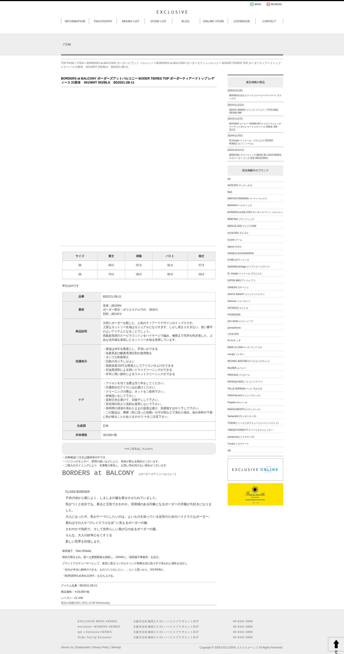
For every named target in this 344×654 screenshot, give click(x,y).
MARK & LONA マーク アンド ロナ (245, 347)
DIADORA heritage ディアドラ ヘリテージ (249, 266)
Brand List (130, 21)
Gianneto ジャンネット (239, 301)
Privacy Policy (100, 647)
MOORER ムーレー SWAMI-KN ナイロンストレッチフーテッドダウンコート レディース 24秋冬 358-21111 (255, 126)
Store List (158, 21)
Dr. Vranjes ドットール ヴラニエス (245, 273)
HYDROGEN (234, 314)
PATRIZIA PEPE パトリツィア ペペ (245, 382)
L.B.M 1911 (233, 334)
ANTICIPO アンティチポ (240, 185)
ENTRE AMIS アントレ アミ (242, 280)
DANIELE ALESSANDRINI (241, 253)
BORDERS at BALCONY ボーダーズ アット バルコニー (120, 63)
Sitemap (116, 647)
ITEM (80, 63)
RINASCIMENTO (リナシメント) (244, 409)
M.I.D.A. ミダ (234, 340)
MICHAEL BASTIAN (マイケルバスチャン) (249, 361)
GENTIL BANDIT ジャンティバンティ (246, 294)
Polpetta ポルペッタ (237, 402)
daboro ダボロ (235, 246)
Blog (186, 21)
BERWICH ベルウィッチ (240, 205)
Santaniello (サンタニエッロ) (242, 416)
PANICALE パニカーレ (239, 375)
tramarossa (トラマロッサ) (241, 437)
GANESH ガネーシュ (238, 287)
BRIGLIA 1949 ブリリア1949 (242, 226)
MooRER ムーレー (237, 368)
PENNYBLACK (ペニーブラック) (244, 395)
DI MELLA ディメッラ (238, 260)
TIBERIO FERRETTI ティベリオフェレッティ (250, 430)
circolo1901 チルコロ (238, 233)
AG (229, 179)
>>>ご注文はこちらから (138, 448)
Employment (83, 647)
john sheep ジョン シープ (240, 321)
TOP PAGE (67, 63)
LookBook (241, 21)
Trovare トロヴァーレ (238, 444)
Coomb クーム (235, 240)
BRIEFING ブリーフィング (241, 219)
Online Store (214, 21)
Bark (230, 192)
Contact (269, 21)
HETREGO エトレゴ (238, 308)
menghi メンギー (236, 354)
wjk (229, 450)
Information (75, 21)
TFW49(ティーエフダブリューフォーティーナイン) (253, 423)
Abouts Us (67, 647)
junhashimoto (234, 328)
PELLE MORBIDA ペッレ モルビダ (245, 388)
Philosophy (103, 21)
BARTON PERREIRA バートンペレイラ (247, 198)
